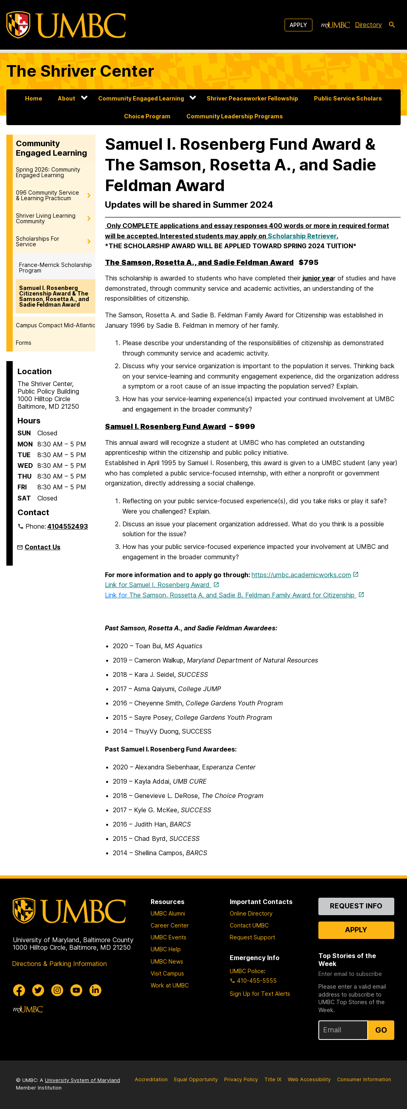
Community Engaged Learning (141, 98)
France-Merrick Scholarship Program (55, 267)
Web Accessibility (309, 1079)
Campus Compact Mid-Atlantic (55, 325)
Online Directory (251, 913)
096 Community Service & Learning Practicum (47, 195)
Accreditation (151, 1079)
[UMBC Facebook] (19, 990)
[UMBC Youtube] (76, 990)
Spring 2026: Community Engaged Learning (48, 172)
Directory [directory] (368, 25)
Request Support (252, 937)
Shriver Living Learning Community (46, 218)
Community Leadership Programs (234, 116)
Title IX (272, 1079)
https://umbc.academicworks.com (301, 575)
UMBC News (167, 961)
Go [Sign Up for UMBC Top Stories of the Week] (381, 1030)
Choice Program (147, 116)
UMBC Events (168, 937)
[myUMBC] (335, 25)
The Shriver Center (80, 71)
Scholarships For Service (37, 241)
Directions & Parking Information (59, 964)
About (66, 98)
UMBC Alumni (168, 913)
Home (33, 98)
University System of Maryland (82, 1080)
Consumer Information (364, 1079)
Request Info (356, 906)
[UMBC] (66, 24)
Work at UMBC (170, 985)
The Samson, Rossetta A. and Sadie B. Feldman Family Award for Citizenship (231, 595)
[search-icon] (392, 25)
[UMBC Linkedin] (95, 990)
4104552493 (67, 526)
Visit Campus (167, 973)
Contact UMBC (249, 925)
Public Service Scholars (348, 98)
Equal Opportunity (196, 1079)
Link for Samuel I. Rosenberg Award (158, 585)
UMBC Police (247, 971)
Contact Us (42, 547)
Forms (23, 342)
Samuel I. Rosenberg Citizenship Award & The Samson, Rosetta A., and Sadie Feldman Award (54, 296)
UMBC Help (166, 949)
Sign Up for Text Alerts (260, 993)
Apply (298, 24)
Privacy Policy (241, 1079)
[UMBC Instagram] (57, 990)
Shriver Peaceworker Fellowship (252, 98)
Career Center (170, 925)
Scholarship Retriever (302, 236)
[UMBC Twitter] (38, 990)
